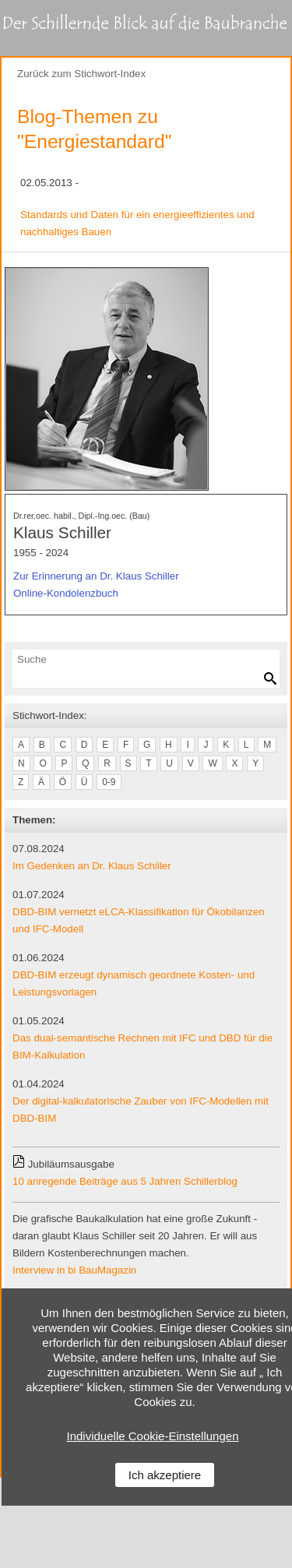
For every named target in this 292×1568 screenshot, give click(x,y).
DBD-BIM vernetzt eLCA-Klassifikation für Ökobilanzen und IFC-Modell (138, 920)
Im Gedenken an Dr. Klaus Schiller (91, 866)
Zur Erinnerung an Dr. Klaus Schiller (96, 576)
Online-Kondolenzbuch (65, 593)
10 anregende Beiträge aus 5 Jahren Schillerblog (124, 1181)
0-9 (108, 782)
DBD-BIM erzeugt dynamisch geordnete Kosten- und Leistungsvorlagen (133, 983)
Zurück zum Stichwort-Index (81, 73)
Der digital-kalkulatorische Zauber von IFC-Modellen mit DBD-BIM (140, 1109)
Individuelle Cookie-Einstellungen (153, 1436)
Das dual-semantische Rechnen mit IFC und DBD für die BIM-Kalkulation (142, 1046)
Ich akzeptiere (164, 1475)
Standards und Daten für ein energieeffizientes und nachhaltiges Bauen (137, 223)
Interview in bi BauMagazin (74, 1270)
